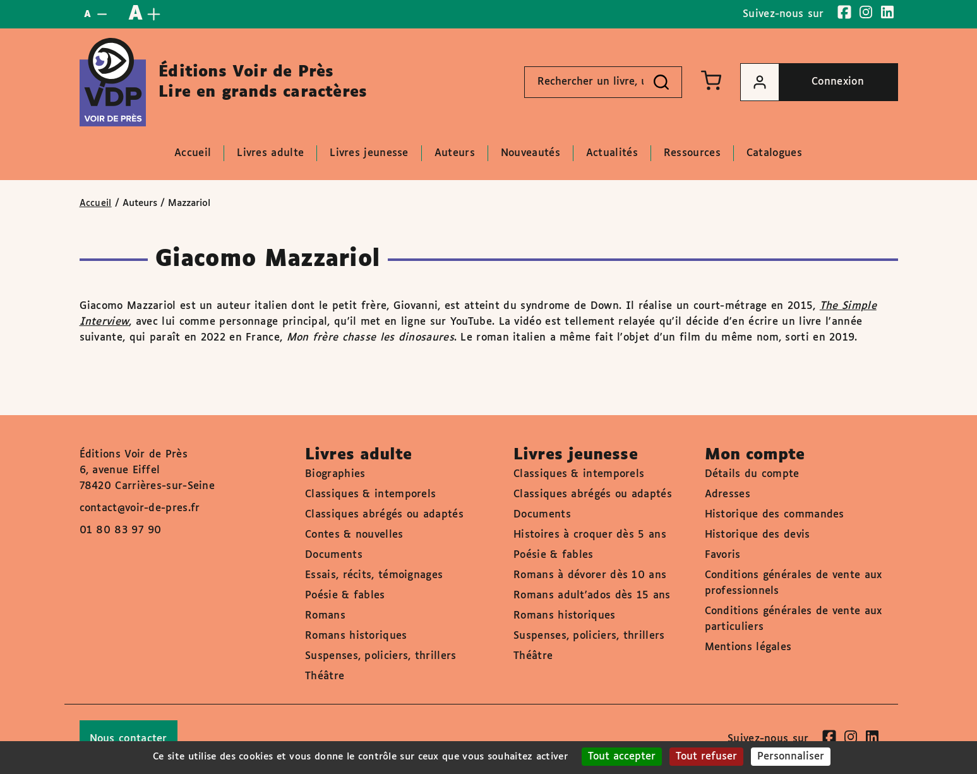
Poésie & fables (345, 595)
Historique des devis (757, 534)
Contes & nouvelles (354, 534)
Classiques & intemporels (370, 494)
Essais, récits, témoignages (374, 575)
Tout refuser (706, 756)
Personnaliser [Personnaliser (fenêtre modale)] (790, 756)
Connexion (802, 82)
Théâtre (324, 676)
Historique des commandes (774, 514)
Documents (334, 555)
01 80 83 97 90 (121, 530)
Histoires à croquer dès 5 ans (589, 534)
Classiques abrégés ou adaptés (384, 514)
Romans (325, 615)
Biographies (335, 474)
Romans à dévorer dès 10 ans (589, 575)
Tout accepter (622, 756)
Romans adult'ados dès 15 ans (591, 595)
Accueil (96, 203)
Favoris (723, 555)
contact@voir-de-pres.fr (140, 508)
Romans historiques (356, 636)
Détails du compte (752, 474)
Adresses (727, 494)
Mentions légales (748, 647)
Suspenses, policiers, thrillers (380, 656)
